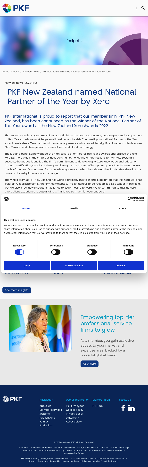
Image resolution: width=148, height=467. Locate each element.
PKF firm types (75, 406)
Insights (45, 413)
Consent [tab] (26, 208)
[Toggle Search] (143, 8)
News (16, 71)
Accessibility (74, 421)
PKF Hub (97, 406)
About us (45, 406)
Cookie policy (74, 410)
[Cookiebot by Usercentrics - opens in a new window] (130, 199)
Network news (31, 71)
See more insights (16, 290)
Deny (27, 265)
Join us (44, 421)
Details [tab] (74, 208)
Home (5, 71)
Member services (51, 410)
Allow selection (74, 265)
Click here (89, 363)
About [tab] (122, 208)
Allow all (121, 265)
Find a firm (46, 425)
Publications (47, 417)
